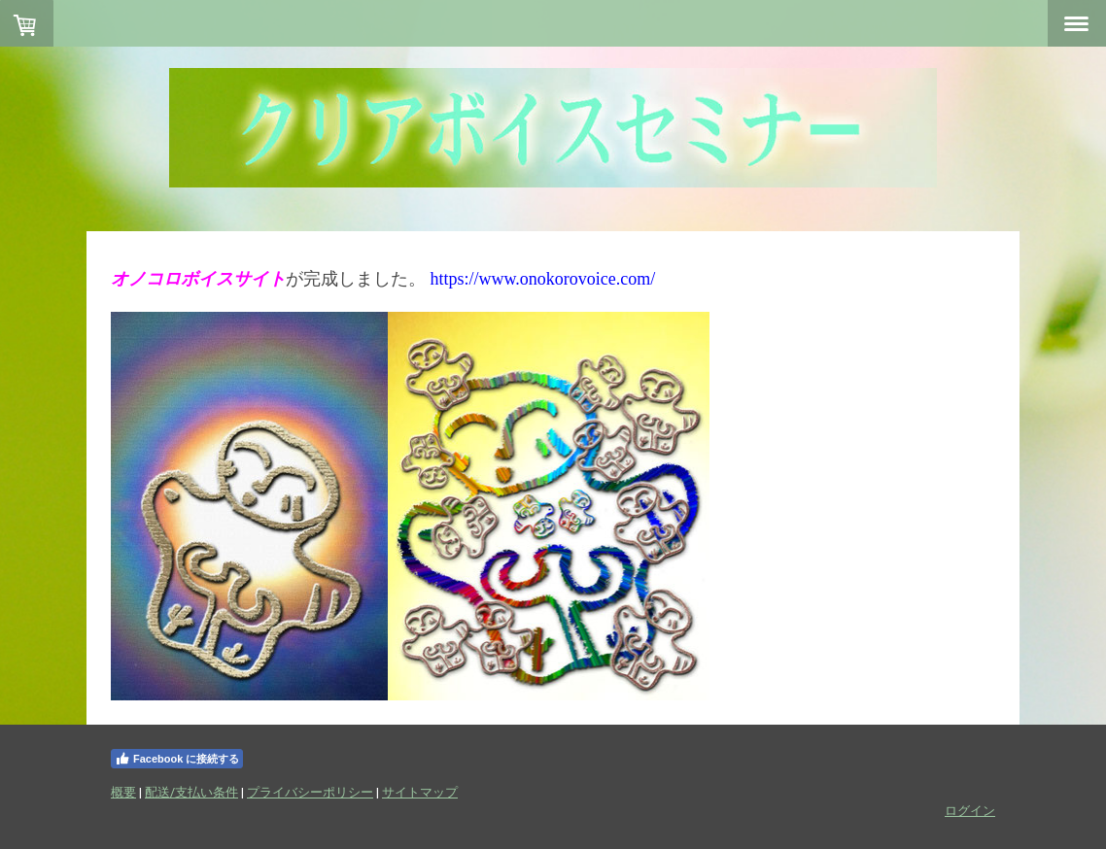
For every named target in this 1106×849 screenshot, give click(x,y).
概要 (123, 791)
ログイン (970, 810)
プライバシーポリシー (310, 791)
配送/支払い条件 (191, 791)
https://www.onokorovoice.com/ (543, 279)
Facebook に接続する (177, 758)
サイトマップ (420, 791)
